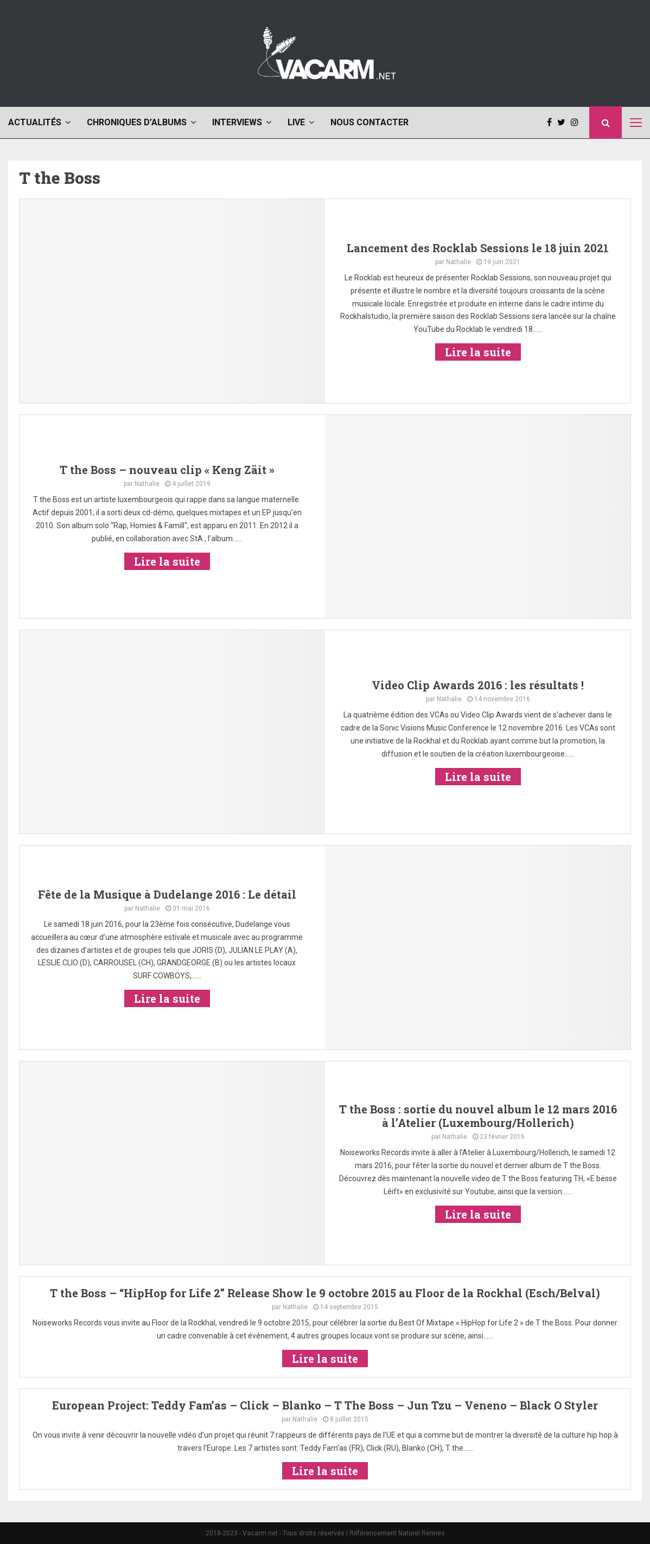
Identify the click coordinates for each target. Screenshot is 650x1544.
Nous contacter (369, 122)
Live (296, 122)
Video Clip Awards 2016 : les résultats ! (478, 685)
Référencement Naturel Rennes (397, 1533)
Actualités (34, 122)
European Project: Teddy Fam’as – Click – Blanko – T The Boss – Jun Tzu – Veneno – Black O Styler (325, 1405)
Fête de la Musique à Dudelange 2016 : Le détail (167, 894)
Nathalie (458, 262)
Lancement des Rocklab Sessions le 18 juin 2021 (478, 248)
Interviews (237, 122)
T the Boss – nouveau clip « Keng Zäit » (167, 470)
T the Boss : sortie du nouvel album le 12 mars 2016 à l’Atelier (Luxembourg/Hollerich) (478, 1116)
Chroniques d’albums (137, 122)
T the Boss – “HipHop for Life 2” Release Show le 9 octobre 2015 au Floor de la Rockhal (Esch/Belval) (325, 1293)
